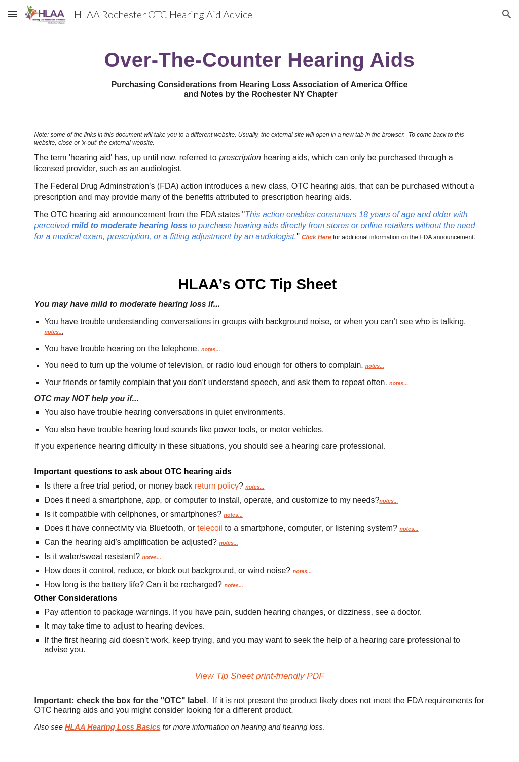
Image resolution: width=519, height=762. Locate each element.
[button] (12, 14)
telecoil (210, 528)
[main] (259, 72)
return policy (217, 485)
